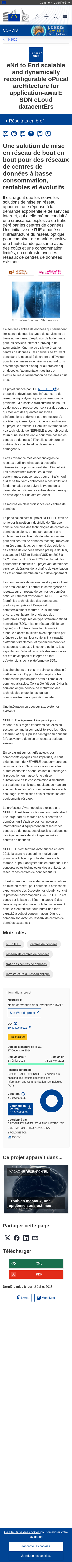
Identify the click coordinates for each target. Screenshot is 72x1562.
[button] (46, 16)
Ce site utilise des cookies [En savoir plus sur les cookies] (22, 1532)
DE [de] (5, 133)
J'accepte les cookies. (36, 1546)
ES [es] (22, 133)
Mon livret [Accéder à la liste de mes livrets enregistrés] (46, 1298)
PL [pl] (48, 133)
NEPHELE (46, 389)
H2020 (12, 39)
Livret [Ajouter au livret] (23, 1297)
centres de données (43, 944)
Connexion (37, 16)
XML (39, 1263)
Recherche (55, 16)
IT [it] (40, 133)
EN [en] (14, 133)
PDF (39, 1274)
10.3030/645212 (17, 1027)
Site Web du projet (23, 1013)
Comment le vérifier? (55, 2)
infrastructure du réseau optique (28, 974)
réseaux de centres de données (27, 954)
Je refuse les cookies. (36, 1555)
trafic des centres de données (26, 964)
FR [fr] (31, 133)
